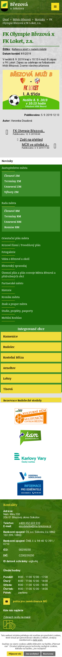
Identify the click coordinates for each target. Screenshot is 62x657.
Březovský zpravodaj (14, 266)
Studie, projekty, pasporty (17, 311)
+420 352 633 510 (29, 523)
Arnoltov (9, 368)
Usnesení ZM (12, 186)
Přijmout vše (15, 653)
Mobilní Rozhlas (12, 318)
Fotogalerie (8, 252)
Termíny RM (12, 216)
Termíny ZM (12, 181)
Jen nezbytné (32, 653)
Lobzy (7, 378)
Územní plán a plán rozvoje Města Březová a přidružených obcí (29, 274)
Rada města (9, 203)
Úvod (6, 19)
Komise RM (11, 227)
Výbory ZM (11, 192)
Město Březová (22, 19)
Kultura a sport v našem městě (29, 49)
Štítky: (6, 49)
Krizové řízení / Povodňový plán (21, 245)
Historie (6, 290)
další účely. (38, 640)
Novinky (40, 19)
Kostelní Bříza (13, 357)
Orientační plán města (15, 238)
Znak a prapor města (14, 304)
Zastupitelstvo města (14, 168)
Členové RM (12, 211)
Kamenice (10, 336)
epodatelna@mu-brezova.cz (35, 526)
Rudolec (9, 347)
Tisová (8, 389)
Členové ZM (12, 176)
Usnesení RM (12, 222)
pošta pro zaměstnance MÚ (30, 601)
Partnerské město (12, 283)
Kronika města (11, 297)
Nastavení (48, 653)
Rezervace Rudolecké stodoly (22, 400)
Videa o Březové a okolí (15, 259)
